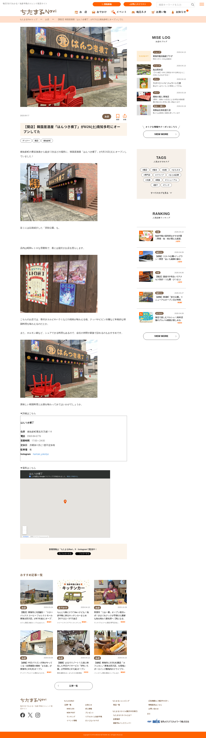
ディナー (23, 673)
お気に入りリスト (137, 4)
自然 (165, 170)
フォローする (84, 554)
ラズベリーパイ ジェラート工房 (167, 83)
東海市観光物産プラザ (163, 56)
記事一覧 (73, 686)
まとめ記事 (174, 175)
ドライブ (160, 175)
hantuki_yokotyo (41, 454)
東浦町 (179, 302)
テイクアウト (68, 623)
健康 (62, 673)
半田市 (86, 672)
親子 (156, 185)
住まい (66, 673)
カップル (35, 623)
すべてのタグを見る (161, 193)
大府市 (178, 241)
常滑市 (123, 622)
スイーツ (60, 623)
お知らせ (88, 705)
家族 (80, 673)
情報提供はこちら (155, 705)
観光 (155, 170)
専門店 (112, 623)
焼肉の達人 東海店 (161, 97)
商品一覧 (116, 705)
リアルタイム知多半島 (93, 717)
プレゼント (89, 713)
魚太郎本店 (158, 70)
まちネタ (41, 673)
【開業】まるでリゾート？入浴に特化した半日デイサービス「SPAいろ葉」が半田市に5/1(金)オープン (73, 666)
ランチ (96, 623)
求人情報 (88, 709)
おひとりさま (43, 623)
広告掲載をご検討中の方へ (158, 701)
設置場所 (116, 719)
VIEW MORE (161, 134)
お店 (47, 19)
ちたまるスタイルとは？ (122, 715)
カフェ (22, 623)
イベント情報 (72, 721)
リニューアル (171, 180)
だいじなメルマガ (92, 721)
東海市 (49, 622)
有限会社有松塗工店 (162, 110)
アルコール (103, 623)
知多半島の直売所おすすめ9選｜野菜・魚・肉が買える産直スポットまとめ (169, 238)
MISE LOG (70, 709)
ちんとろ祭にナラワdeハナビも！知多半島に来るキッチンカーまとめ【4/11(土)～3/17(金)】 (73, 615)
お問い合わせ (153, 709)
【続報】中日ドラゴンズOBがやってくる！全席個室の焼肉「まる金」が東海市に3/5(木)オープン (36, 666)
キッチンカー (77, 623)
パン (95, 673)
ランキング (71, 717)
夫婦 (30, 623)
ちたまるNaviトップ (28, 19)
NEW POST (71, 713)
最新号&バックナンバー (122, 723)
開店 (26, 623)
